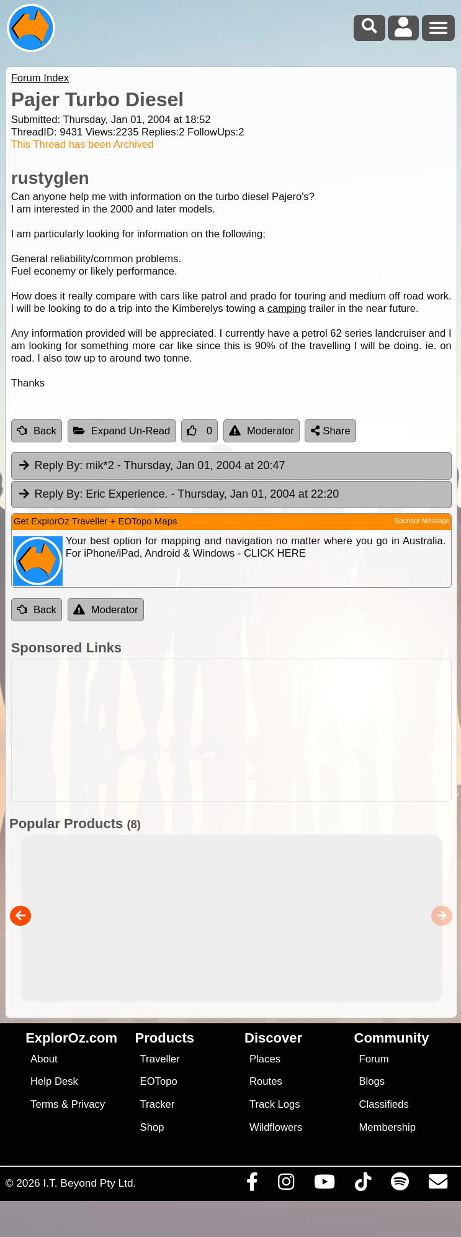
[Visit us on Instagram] (285, 1185)
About (43, 1059)
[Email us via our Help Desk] (438, 1185)
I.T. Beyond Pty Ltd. (89, 1183)
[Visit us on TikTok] (362, 1185)
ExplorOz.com (71, 1038)
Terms (44, 1104)
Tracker (157, 1104)
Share (331, 431)
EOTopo (158, 1081)
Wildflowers (275, 1127)
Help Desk (54, 1081)
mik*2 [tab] (151, 466)
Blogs (372, 1081)
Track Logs (274, 1104)
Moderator (261, 431)
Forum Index (40, 78)
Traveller (160, 1059)
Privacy (88, 1104)
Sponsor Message (422, 520)
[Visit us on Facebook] (251, 1185)
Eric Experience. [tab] (178, 494)
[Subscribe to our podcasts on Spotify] (399, 1185)
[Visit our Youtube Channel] (324, 1185)
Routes (265, 1081)
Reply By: (59, 465)
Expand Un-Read (122, 431)
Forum (374, 1059)
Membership (387, 1127)
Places (264, 1059)
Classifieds (384, 1104)
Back (36, 431)
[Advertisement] (237, 730)
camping (287, 308)
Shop (152, 1127)
